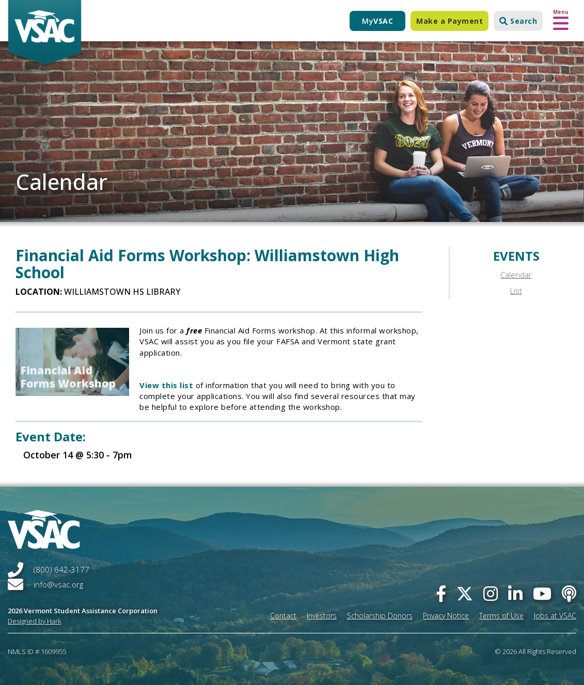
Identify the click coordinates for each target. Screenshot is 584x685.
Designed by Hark (34, 621)
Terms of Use (501, 615)
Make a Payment (449, 21)
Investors (322, 615)
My (377, 21)
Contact (283, 615)
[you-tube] (542, 593)
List (516, 290)
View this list (166, 385)
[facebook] (441, 593)
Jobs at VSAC (555, 615)
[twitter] (464, 593)
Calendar (516, 274)
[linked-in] (515, 593)
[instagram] (490, 593)
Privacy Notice (446, 615)
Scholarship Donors (380, 615)
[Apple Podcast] (569, 593)
